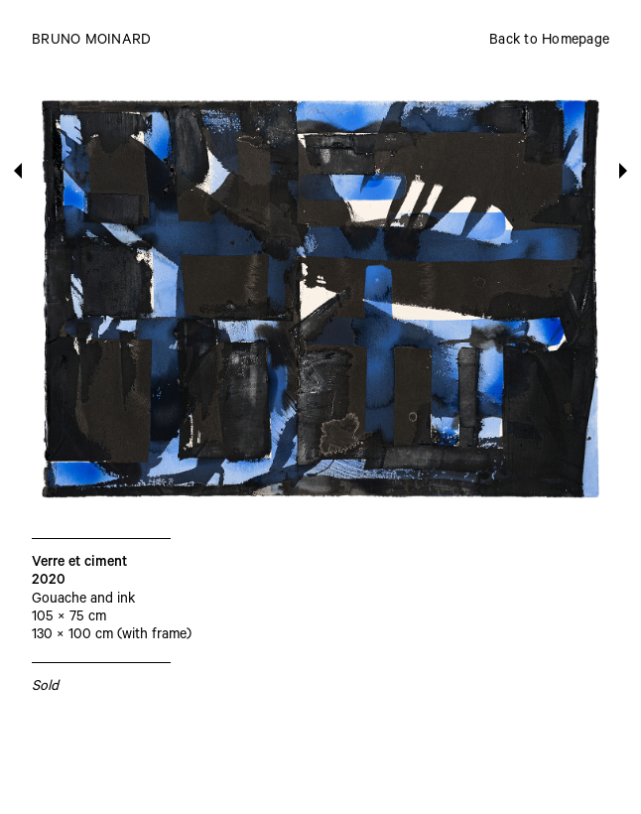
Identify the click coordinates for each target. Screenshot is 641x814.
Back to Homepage (549, 42)
